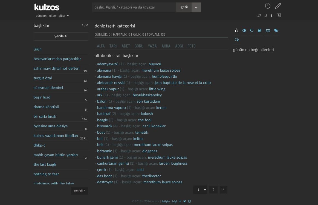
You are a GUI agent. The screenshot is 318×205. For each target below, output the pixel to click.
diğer (64, 15)
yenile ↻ (61, 36)
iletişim (166, 201)
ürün (38, 49)
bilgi (174, 201)
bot (100, 139)
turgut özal (43, 78)
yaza (152, 46)
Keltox (138, 139)
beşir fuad (42, 97)
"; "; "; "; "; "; (200, 190)
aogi (179, 46)
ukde (52, 15)
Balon (101, 101)
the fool (144, 120)
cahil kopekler (154, 126)
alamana (104, 70)
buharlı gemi (107, 157)
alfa (101, 46)
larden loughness (173, 163)
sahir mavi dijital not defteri (56, 69)
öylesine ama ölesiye (51, 126)
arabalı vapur (108, 89)
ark (99, 95)
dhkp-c (39, 145)
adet (126, 46)
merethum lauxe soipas (160, 70)
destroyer (105, 182)
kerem (161, 108)
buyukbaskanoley (147, 95)
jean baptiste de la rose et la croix (183, 83)
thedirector (151, 176)
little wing (157, 89)
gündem (41, 15)
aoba (165, 46)
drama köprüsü (46, 107)
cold (140, 170)
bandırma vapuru (111, 108)
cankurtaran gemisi (113, 163)
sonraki (79, 190)
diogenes (149, 151)
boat (101, 132)
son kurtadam (148, 101)
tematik (141, 132)
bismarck (104, 126)
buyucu (155, 64)
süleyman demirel (48, 88)
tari (113, 46)
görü (139, 46)
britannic (104, 151)
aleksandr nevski (111, 83)
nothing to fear (46, 174)
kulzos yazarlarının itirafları (56, 136)
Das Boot (104, 176)
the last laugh (45, 165)
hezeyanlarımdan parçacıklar (57, 59)
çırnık (101, 170)
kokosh (147, 114)
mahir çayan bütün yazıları (56, 155)
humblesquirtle (164, 76)
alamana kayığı (109, 76)
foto (192, 46)
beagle (102, 120)
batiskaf (104, 114)
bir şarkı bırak (45, 117)
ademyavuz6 (107, 64)
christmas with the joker (54, 184)
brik (100, 145)
